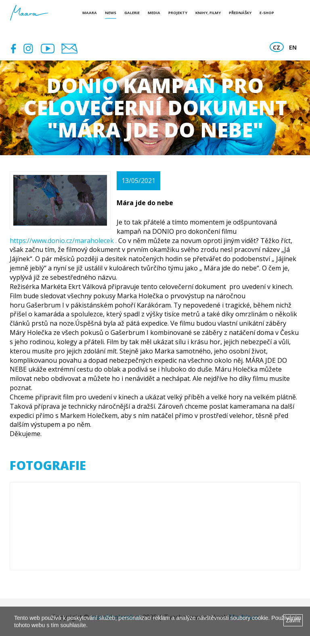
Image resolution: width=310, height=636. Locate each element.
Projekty (177, 12)
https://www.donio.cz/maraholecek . (64, 240)
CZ (276, 47)
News (110, 12)
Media (154, 12)
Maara (89, 12)
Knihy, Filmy (208, 12)
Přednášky (240, 12)
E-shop (267, 12)
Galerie (132, 12)
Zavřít (293, 620)
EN (293, 47)
